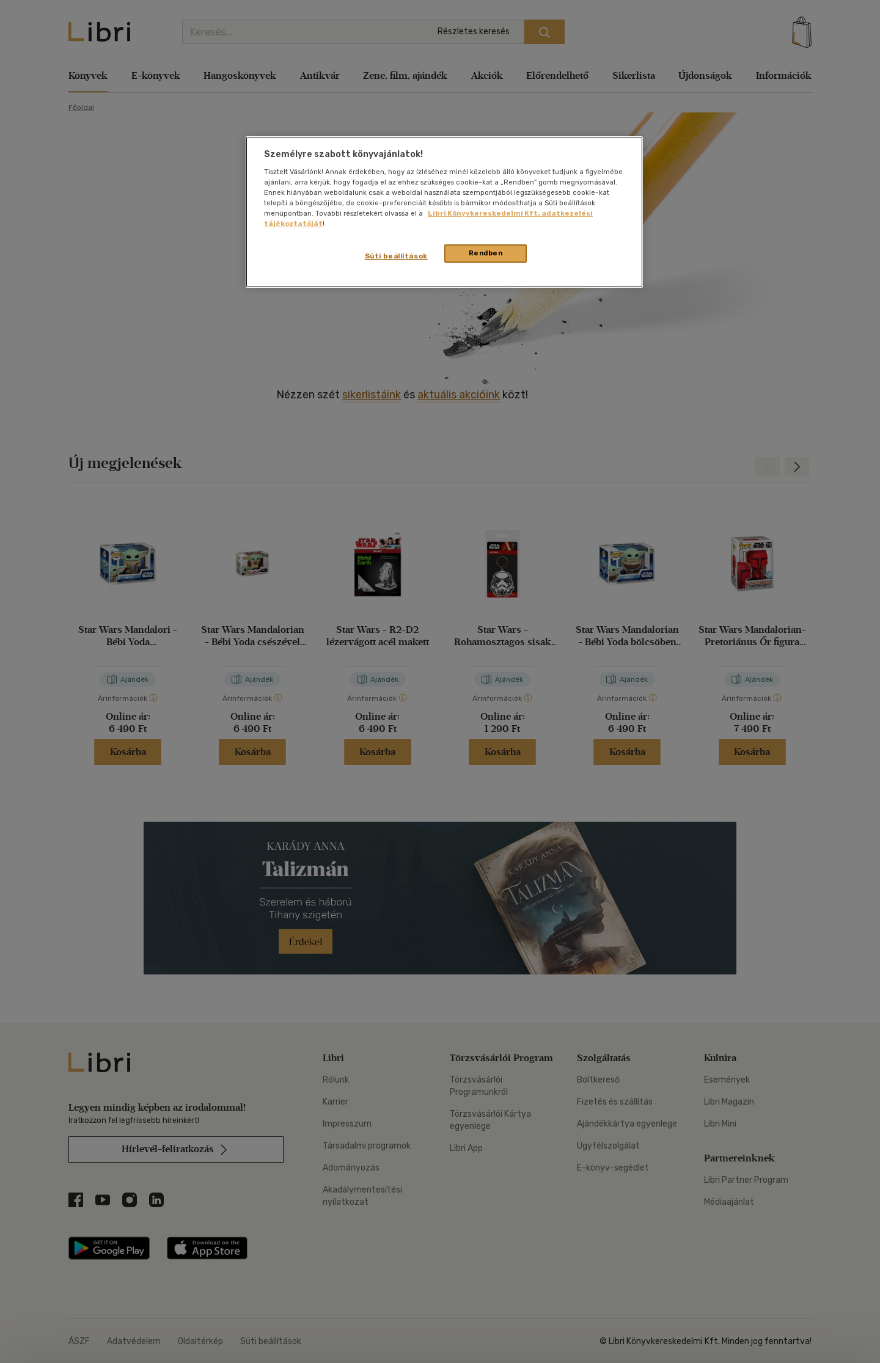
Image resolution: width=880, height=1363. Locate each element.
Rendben (486, 253)
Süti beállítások (396, 256)
